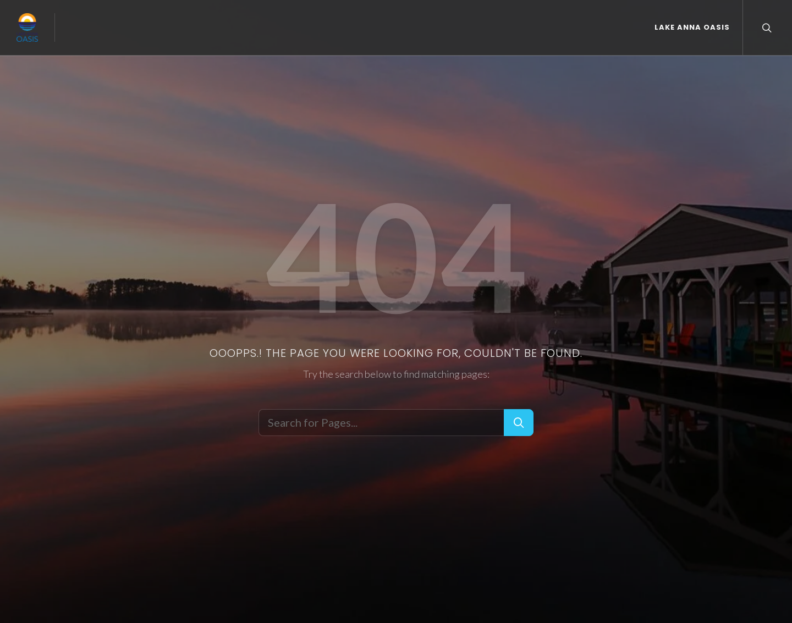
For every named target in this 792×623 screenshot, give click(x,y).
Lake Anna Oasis (692, 27)
